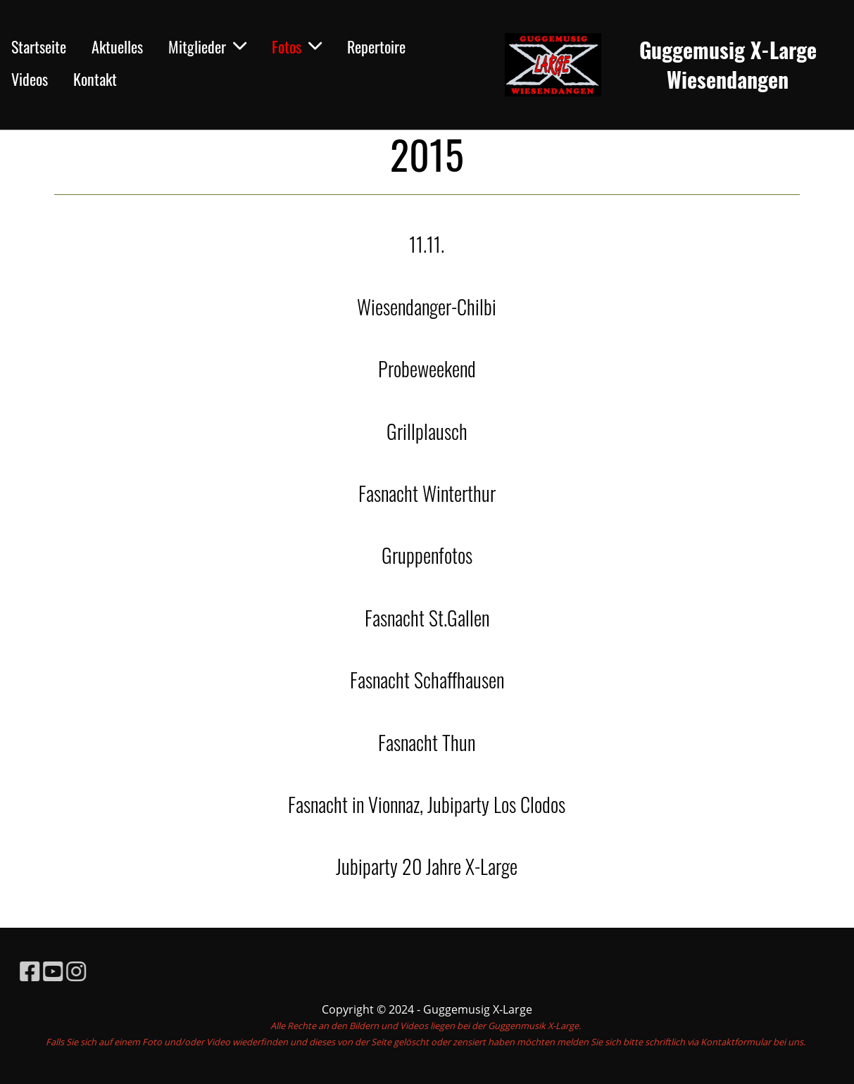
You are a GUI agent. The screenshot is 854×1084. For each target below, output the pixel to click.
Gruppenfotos (427, 555)
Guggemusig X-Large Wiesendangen (728, 64)
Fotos (297, 46)
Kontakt (95, 79)
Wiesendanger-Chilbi (426, 306)
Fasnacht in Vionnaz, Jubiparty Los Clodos (426, 804)
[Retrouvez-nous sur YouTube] (74, 971)
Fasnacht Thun (426, 742)
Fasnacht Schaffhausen (427, 679)
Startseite (38, 46)
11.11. (426, 243)
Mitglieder (207, 46)
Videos (29, 79)
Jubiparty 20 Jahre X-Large (426, 866)
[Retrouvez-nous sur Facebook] (51, 971)
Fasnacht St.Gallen (427, 617)
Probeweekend (427, 368)
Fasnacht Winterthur (427, 493)
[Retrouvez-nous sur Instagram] (98, 971)
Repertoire (376, 46)
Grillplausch (427, 431)
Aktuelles (117, 46)
